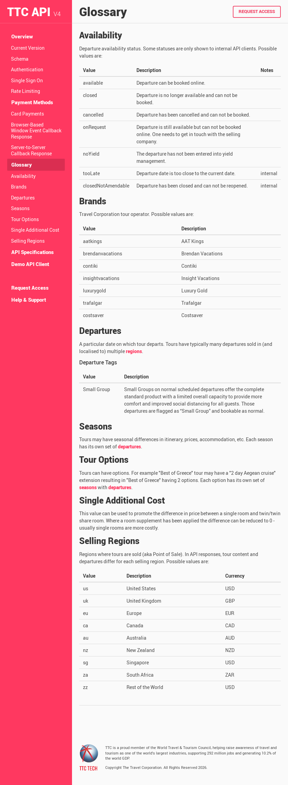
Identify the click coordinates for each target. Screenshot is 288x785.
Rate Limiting (25, 91)
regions (134, 351)
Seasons (20, 208)
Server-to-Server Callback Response (31, 150)
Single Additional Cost (35, 230)
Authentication (27, 69)
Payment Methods (32, 102)
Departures (23, 197)
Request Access (30, 287)
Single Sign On (27, 80)
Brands (18, 186)
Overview (22, 36)
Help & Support (28, 299)
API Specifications (32, 252)
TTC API (34, 11)
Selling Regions (28, 241)
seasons (88, 487)
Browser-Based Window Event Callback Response (36, 130)
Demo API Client (30, 264)
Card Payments (27, 113)
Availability (23, 176)
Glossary (21, 164)
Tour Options (25, 219)
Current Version (28, 48)
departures (129, 446)
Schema (19, 59)
